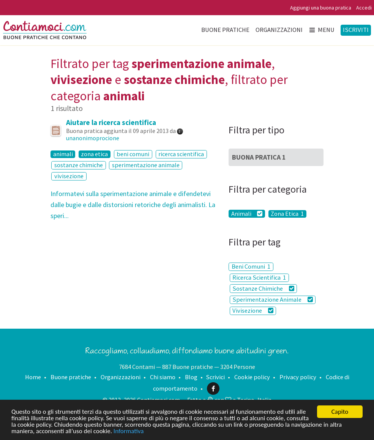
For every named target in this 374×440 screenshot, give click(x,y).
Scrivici (215, 377)
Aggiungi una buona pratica (320, 7)
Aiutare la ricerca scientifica (111, 122)
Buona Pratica (259, 157)
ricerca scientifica (181, 154)
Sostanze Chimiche (263, 289)
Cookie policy (252, 377)
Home (33, 377)
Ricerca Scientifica (259, 278)
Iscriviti (356, 30)
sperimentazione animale (146, 165)
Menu (321, 30)
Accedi (364, 7)
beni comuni (133, 154)
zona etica (94, 154)
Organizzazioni (279, 30)
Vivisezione (252, 311)
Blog (191, 377)
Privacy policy (297, 377)
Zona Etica (287, 214)
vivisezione (69, 176)
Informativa (129, 431)
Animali (246, 214)
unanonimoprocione (92, 138)
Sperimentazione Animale (272, 300)
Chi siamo (162, 377)
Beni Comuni (251, 267)
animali (63, 154)
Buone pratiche (225, 30)
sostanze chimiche (78, 165)
